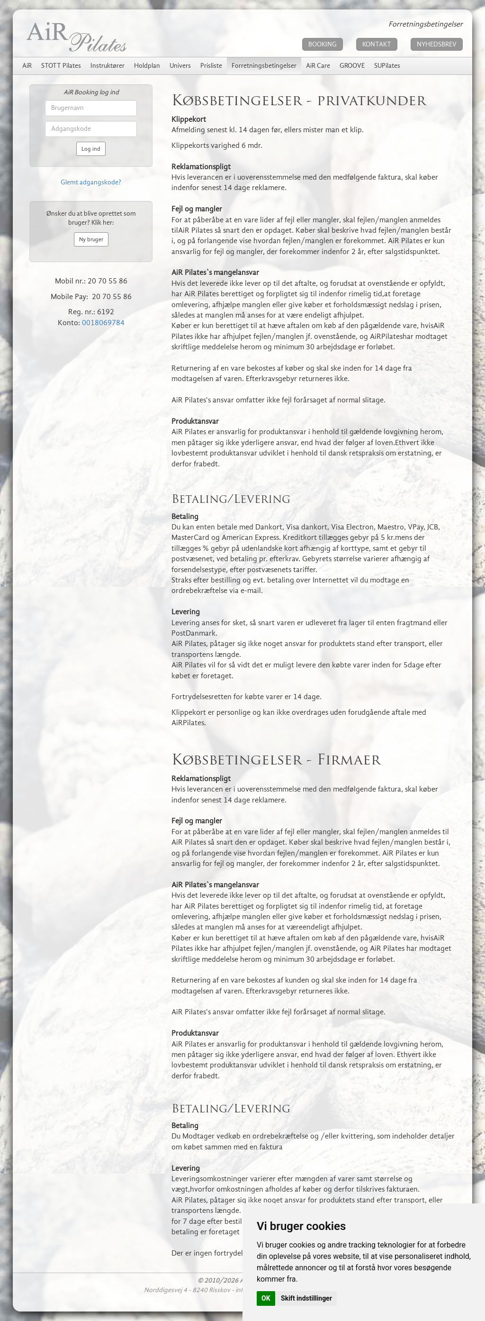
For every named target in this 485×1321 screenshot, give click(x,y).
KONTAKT (376, 44)
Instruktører (107, 66)
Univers (180, 66)
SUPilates (387, 66)
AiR (27, 66)
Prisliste (211, 66)
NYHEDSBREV (437, 44)
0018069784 (103, 323)
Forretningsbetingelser (264, 66)
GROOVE (352, 66)
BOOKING (322, 44)
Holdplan (147, 66)
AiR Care (318, 66)
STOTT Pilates (61, 66)
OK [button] (265, 1298)
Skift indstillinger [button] (306, 1298)
